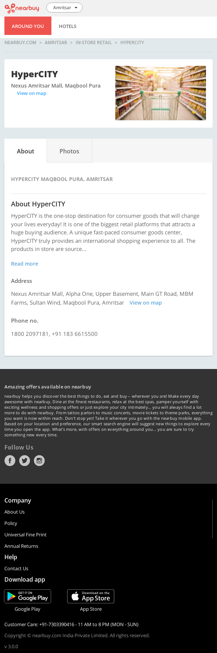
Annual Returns (21, 546)
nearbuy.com (20, 42)
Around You (28, 26)
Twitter (24, 460)
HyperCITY (132, 42)
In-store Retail (94, 42)
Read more (24, 263)
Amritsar (56, 42)
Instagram (39, 460)
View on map (31, 93)
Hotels (67, 26)
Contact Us (16, 568)
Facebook (9, 460)
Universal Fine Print (25, 534)
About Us (14, 511)
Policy (10, 523)
